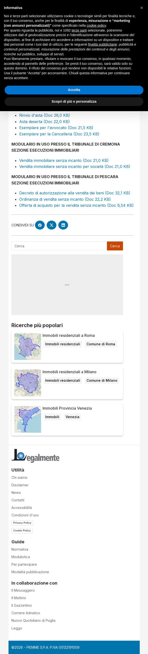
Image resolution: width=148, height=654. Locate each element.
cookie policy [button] (96, 25)
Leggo (16, 628)
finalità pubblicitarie (102, 44)
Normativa (19, 549)
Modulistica (20, 557)
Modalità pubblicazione (30, 572)
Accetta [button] (74, 90)
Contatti (17, 500)
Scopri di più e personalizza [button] (74, 101)
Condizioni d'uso (25, 515)
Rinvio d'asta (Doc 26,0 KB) (44, 115)
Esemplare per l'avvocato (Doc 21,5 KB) (56, 127)
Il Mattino (18, 598)
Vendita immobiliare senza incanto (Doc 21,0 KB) (64, 160)
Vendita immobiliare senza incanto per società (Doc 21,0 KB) (74, 166)
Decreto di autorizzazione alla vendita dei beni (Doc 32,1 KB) (74, 192)
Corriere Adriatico (25, 613)
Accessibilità (21, 507)
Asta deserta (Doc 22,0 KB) (44, 121)
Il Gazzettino (21, 605)
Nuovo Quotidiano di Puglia (33, 620)
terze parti (79, 30)
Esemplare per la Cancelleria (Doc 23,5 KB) (59, 134)
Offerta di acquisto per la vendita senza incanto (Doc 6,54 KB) (76, 205)
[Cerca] (59, 245)
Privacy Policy (22, 522)
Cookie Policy (22, 530)
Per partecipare (24, 564)
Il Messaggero (23, 590)
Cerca (115, 246)
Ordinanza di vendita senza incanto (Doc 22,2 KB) (65, 199)
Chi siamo (19, 477)
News (16, 492)
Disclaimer (19, 485)
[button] (142, 8)
